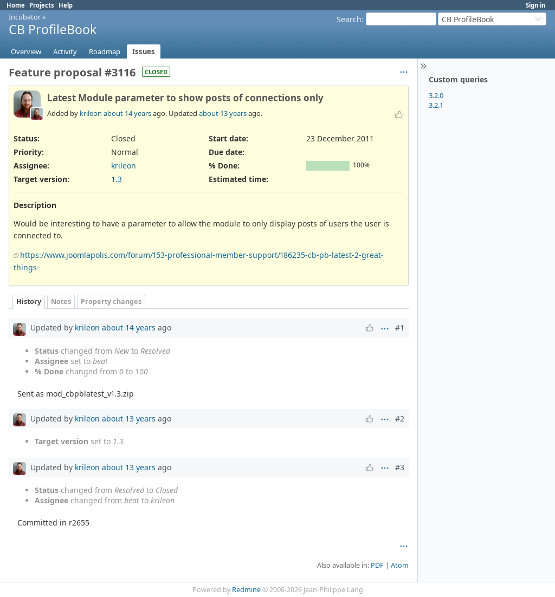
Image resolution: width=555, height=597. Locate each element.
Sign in (535, 5)
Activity (65, 51)
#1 (399, 327)
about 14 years (127, 113)
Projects (41, 5)
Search (349, 19)
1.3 (116, 179)
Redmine (246, 589)
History (28, 301)
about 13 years (223, 113)
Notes (61, 301)
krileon (91, 113)
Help (66, 5)
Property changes (111, 301)
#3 (399, 467)
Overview (26, 51)
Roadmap (104, 51)
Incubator (25, 17)
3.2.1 (436, 105)
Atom (400, 565)
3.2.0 (436, 95)
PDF (377, 565)
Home (16, 5)
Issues (143, 51)
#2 (399, 418)
